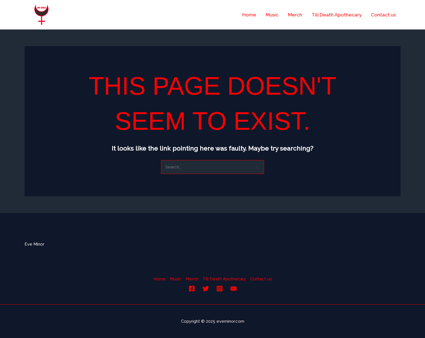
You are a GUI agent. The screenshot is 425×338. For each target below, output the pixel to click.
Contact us (383, 15)
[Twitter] (205, 288)
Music (272, 15)
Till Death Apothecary (337, 15)
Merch (295, 15)
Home (249, 15)
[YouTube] (233, 288)
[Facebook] (192, 288)
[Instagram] (219, 288)
